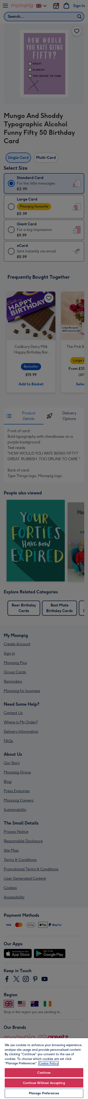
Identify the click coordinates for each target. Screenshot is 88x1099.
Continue (43, 1072)
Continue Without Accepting (44, 1083)
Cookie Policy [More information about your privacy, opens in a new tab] (48, 1063)
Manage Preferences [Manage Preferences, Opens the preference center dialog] (44, 1093)
